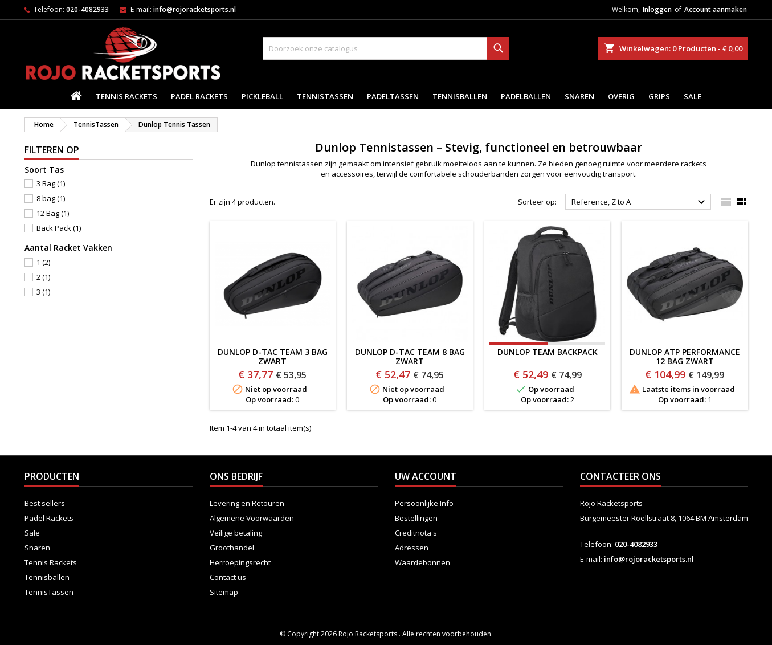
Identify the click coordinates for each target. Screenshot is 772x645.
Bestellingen (416, 518)
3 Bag (50, 183)
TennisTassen (325, 96)
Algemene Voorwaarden (252, 518)
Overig (621, 96)
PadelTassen (393, 96)
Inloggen (657, 9)
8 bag (50, 198)
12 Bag (52, 213)
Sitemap (224, 592)
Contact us (228, 577)
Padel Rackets (199, 96)
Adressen (411, 547)
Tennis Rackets (126, 96)
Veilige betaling (236, 533)
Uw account (425, 476)
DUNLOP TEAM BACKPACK (547, 351)
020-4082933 (87, 9)
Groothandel (232, 547)
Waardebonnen (422, 562)
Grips (659, 96)
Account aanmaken (715, 9)
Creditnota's (416, 533)
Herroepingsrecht (240, 562)
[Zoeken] (386, 48)
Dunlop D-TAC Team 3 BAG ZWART (273, 356)
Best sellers (44, 503)
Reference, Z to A (640, 202)
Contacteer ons (620, 476)
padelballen (526, 96)
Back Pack (58, 228)
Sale (692, 96)
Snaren (579, 96)
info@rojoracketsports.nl (194, 9)
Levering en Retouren (247, 503)
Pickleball (262, 96)
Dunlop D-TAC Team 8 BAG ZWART (410, 356)
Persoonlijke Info (424, 503)
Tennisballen (459, 96)
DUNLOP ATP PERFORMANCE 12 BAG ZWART (685, 356)
